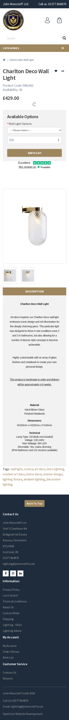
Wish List (8, 657)
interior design (53, 474)
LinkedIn (20, 573)
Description (34, 291)
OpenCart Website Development (23, 714)
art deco (39, 469)
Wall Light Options (20, 123)
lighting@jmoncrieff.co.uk (19, 564)
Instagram (13, 573)
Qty (11, 140)
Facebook (6, 573)
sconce (28, 469)
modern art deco (14, 474)
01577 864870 (11, 558)
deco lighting (55, 469)
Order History (11, 651)
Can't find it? (10, 595)
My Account (10, 646)
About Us (8, 607)
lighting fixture (12, 479)
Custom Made (11, 613)
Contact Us (9, 672)
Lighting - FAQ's (12, 625)
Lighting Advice (12, 630)
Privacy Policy (11, 589)
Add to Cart (34, 153)
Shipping (8, 619)
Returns (8, 678)
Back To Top (34, 503)
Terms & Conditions (15, 601)
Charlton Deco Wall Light (21, 59)
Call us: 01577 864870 (52, 4)
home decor (34, 474)
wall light (16, 469)
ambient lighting (34, 479)
